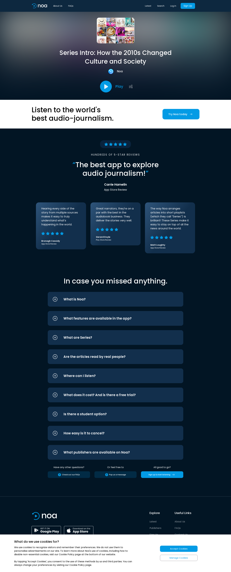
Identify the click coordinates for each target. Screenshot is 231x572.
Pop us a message (115, 474)
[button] (110, 299)
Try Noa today (181, 114)
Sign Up (188, 6)
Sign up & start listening (162, 474)
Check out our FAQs (69, 474)
